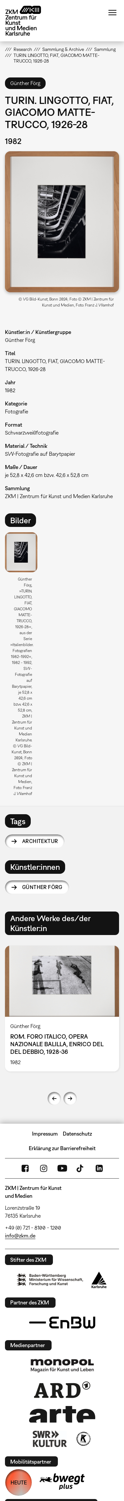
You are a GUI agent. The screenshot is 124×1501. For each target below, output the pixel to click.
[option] (24, 666)
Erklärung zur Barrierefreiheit (62, 1148)
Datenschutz (77, 1134)
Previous (54, 1098)
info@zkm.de (20, 1236)
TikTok (80, 1168)
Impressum (45, 1134)
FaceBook (25, 1168)
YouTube (62, 1168)
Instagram (43, 1168)
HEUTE (19, 1482)
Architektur (40, 841)
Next (70, 1098)
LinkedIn (99, 1168)
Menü (112, 12)
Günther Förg (42, 887)
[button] (62, 221)
